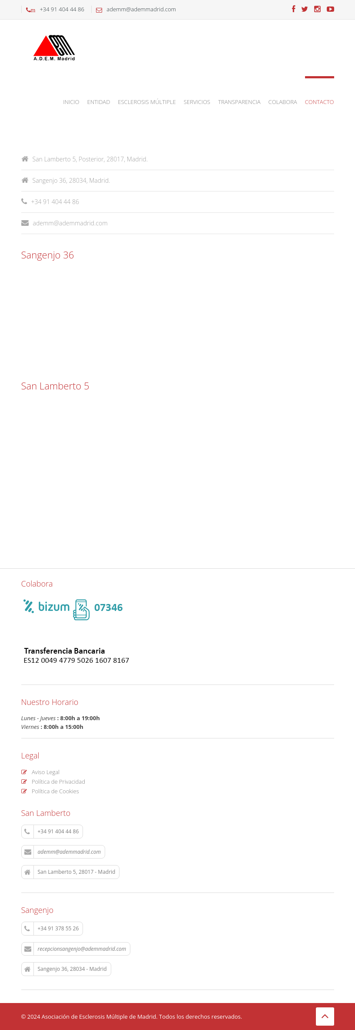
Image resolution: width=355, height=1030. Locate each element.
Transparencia (239, 102)
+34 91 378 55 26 (51, 929)
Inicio (71, 102)
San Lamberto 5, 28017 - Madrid (70, 872)
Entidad (98, 102)
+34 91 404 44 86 (51, 831)
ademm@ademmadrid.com (64, 223)
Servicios (197, 102)
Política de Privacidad (53, 781)
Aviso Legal (40, 772)
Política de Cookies (50, 791)
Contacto (319, 102)
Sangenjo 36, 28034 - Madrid (65, 969)
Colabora (283, 102)
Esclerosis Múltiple (147, 102)
